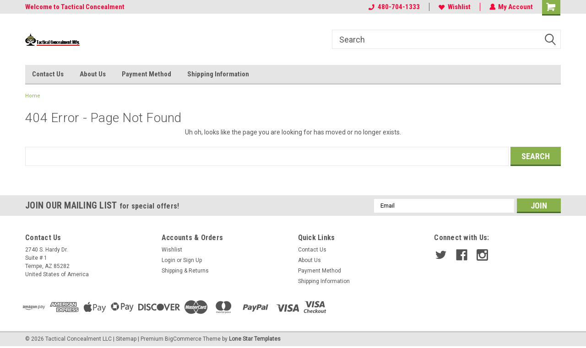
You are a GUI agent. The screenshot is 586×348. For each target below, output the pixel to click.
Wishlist (454, 7)
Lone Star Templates (255, 339)
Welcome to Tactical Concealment (75, 7)
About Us (93, 74)
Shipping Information (218, 74)
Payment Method (146, 74)
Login (168, 260)
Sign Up (192, 260)
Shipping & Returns (185, 271)
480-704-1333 (393, 7)
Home (32, 96)
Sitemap (126, 339)
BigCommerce (183, 339)
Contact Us (48, 74)
